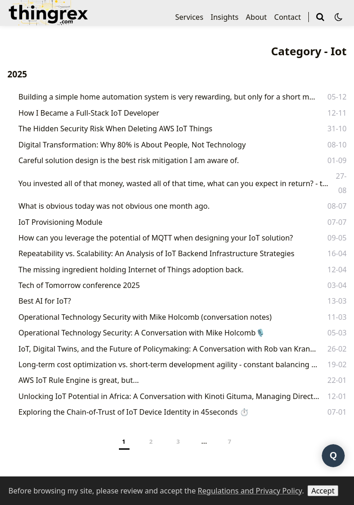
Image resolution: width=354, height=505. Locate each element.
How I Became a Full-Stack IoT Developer (88, 113)
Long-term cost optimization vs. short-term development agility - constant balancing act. (168, 364)
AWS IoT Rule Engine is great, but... (78, 380)
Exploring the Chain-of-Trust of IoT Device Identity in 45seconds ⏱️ (133, 412)
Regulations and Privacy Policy (250, 491)
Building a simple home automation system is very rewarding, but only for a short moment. (168, 97)
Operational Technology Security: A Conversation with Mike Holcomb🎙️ (141, 333)
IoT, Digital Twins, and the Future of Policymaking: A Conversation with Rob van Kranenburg (168, 349)
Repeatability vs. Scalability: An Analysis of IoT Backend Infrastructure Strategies (156, 253)
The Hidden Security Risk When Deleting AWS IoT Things (115, 128)
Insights (224, 17)
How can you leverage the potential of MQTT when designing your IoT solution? (155, 238)
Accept (322, 491)
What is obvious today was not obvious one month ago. (114, 206)
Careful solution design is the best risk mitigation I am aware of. (128, 160)
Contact (287, 17)
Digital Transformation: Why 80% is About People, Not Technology (132, 145)
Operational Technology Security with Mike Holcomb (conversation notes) (144, 317)
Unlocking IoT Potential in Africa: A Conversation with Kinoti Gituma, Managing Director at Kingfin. (169, 396)
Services (189, 17)
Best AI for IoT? (44, 301)
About (256, 17)
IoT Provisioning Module (60, 222)
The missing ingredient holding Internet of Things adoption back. (131, 269)
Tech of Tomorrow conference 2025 (79, 285)
